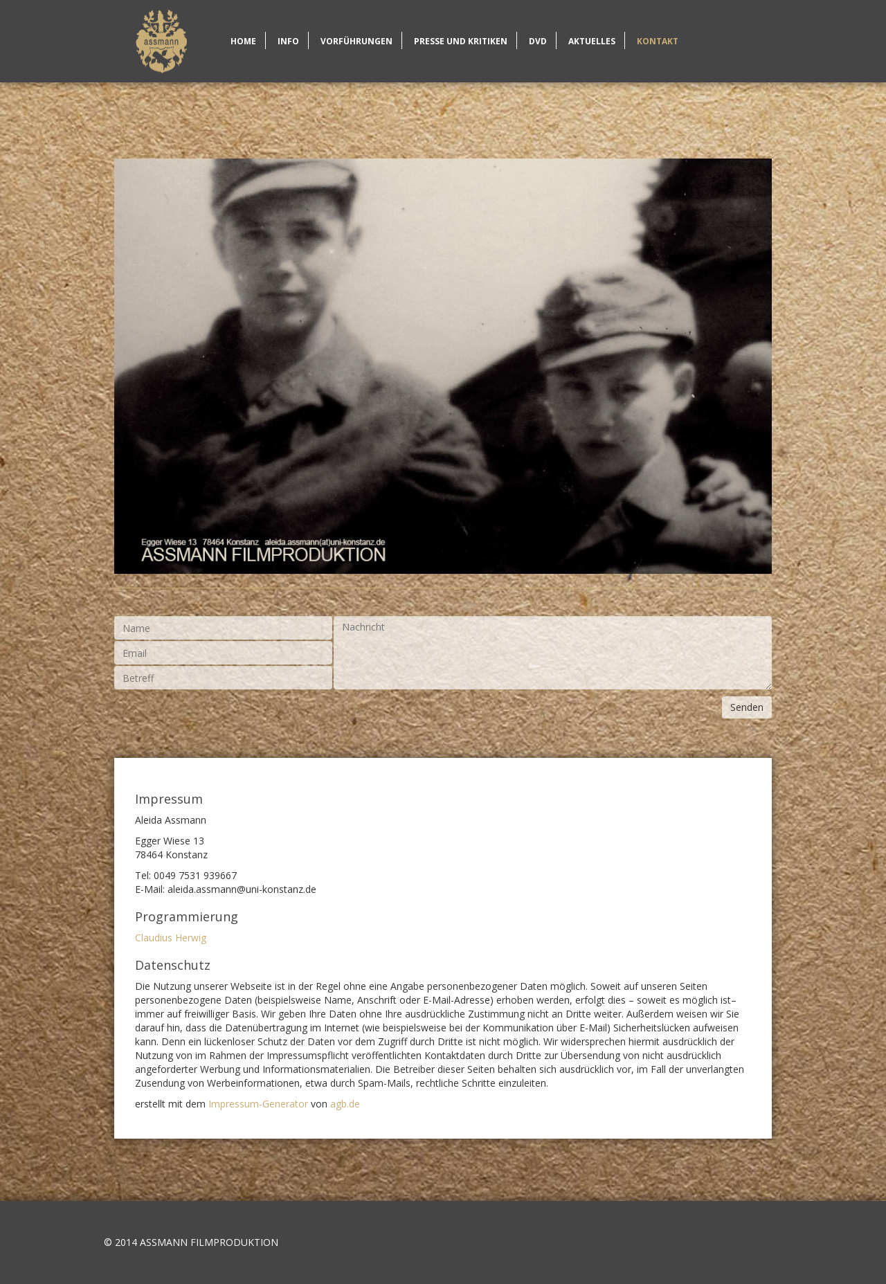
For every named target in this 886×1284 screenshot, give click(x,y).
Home (161, 41)
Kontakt (657, 41)
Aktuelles (591, 41)
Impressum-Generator (258, 1103)
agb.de (345, 1103)
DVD (538, 41)
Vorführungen (356, 41)
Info (288, 41)
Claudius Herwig (170, 937)
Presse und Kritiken (460, 41)
